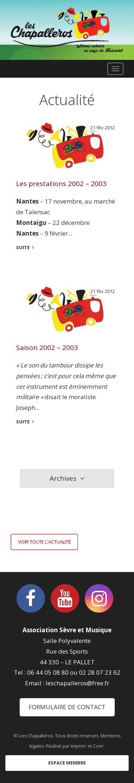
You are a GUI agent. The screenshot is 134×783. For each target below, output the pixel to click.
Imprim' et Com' (87, 746)
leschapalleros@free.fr (77, 683)
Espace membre (67, 762)
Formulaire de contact (67, 707)
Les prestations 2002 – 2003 (61, 183)
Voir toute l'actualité (44, 542)
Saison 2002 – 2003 (47, 347)
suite (23, 247)
